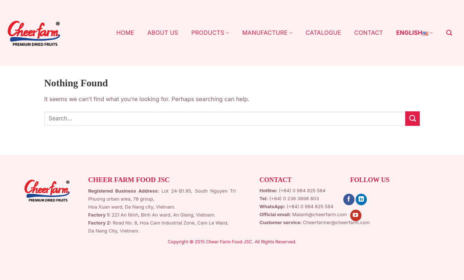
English (414, 33)
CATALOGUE (323, 32)
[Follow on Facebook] (349, 199)
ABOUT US (162, 32)
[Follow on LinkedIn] (361, 199)
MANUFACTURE (267, 32)
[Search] (449, 32)
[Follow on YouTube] (355, 215)
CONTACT (368, 32)
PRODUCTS (210, 32)
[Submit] (412, 118)
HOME (125, 32)
